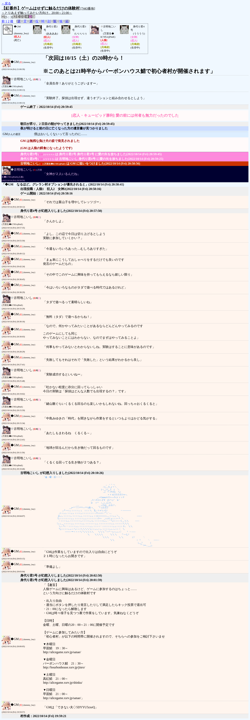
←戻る (6, 3)
